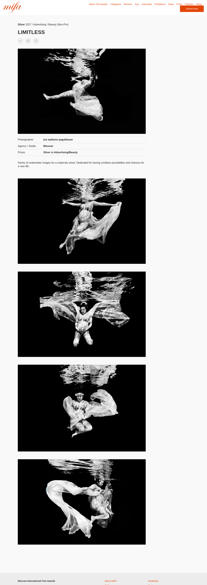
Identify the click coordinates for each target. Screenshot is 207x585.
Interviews (147, 4)
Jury (137, 4)
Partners (189, 4)
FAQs (199, 4)
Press (179, 4)
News (171, 4)
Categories (115, 4)
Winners (128, 4)
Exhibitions (160, 4)
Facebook (153, 581)
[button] (20, 40)
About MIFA (111, 581)
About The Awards (98, 4)
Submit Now (192, 9)
